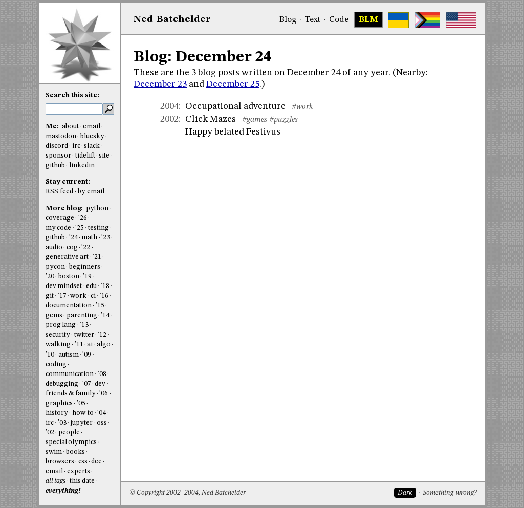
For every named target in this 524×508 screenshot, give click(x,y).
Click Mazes (210, 119)
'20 (50, 276)
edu (91, 286)
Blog (287, 20)
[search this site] (74, 109)
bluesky (92, 136)
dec (96, 461)
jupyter (81, 422)
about (70, 126)
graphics (59, 403)
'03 (62, 422)
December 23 (160, 84)
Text (312, 20)
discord (57, 146)
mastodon (61, 136)
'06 (103, 393)
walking (58, 344)
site (104, 155)
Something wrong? (449, 493)
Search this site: (72, 95)
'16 (104, 296)
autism (68, 354)
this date (82, 481)
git (50, 296)
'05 (81, 403)
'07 (86, 384)
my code (58, 228)
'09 (86, 354)
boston (68, 276)
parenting (82, 315)
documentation (69, 305)
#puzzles (283, 120)
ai (90, 344)
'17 (62, 296)
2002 (169, 119)
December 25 (232, 84)
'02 (50, 432)
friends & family (71, 393)
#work (302, 107)
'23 (105, 237)
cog (72, 247)
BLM (368, 20)
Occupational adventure (235, 106)
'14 (105, 315)
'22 (85, 247)
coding (56, 364)
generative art (67, 257)
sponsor (58, 155)
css (83, 461)
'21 (97, 257)
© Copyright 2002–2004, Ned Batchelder (187, 493)
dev (100, 384)
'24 (73, 237)
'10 (50, 354)
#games (254, 120)
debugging (62, 384)
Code (338, 20)
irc (76, 146)
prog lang (61, 325)
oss (102, 422)
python (97, 208)
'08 (102, 374)
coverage (60, 218)
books (75, 452)
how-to (83, 413)
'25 (79, 228)
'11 (79, 344)
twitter (84, 335)
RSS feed (59, 191)
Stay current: (68, 182)
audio (54, 247)
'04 (101, 413)
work (78, 296)
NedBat (172, 19)
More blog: (65, 208)
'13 (84, 325)
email (91, 126)
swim (54, 452)
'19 (87, 276)
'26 (82, 218)
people (69, 432)
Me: (53, 126)
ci (93, 296)
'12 (102, 335)
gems (54, 315)
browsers (60, 461)
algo (104, 344)
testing (98, 228)
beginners (84, 266)
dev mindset (64, 286)
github (55, 165)
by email (91, 191)
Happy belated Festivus (232, 132)
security (58, 335)
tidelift (85, 155)
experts (78, 471)
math (89, 237)
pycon (55, 266)
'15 (100, 305)
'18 (105, 286)
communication (70, 374)
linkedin (82, 165)
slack (92, 146)
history (57, 413)
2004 (169, 106)
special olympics (71, 442)
